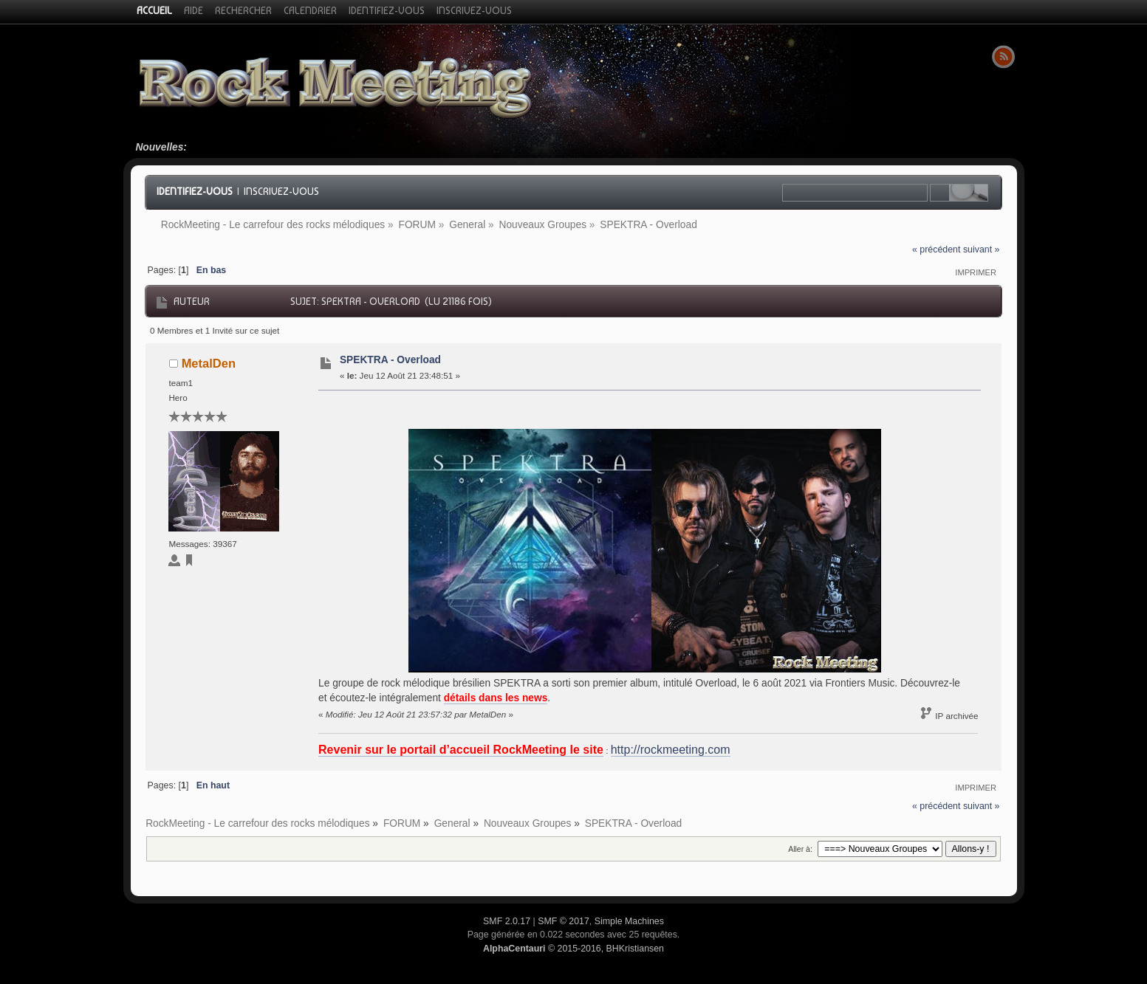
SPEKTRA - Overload (390, 359)
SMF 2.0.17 (506, 921)
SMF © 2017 (563, 921)
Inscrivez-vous (281, 191)
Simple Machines (629, 921)
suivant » (981, 249)
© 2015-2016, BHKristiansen (573, 948)
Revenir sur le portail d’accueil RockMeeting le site (460, 749)
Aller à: (800, 848)
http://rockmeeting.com (670, 749)
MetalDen (209, 363)
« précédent (936, 249)
